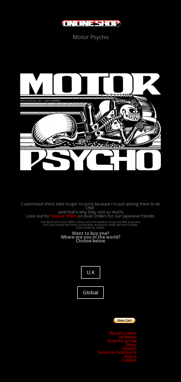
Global (90, 292)
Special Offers (64, 216)
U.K (91, 272)
